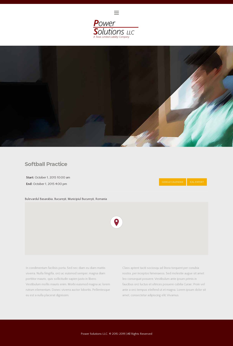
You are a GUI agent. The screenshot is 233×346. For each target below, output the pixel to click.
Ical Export (197, 182)
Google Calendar (172, 182)
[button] (116, 222)
